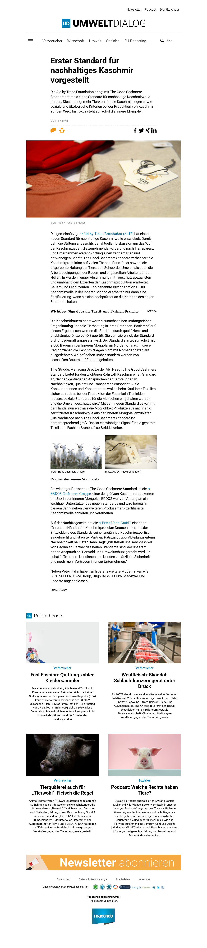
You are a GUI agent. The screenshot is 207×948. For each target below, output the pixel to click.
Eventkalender (169, 9)
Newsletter (134, 9)
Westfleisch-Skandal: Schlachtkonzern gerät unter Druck (144, 679)
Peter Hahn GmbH (116, 522)
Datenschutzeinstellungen (93, 878)
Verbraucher (52, 40)
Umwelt (95, 40)
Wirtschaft (75, 40)
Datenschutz (63, 878)
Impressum (144, 878)
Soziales (113, 40)
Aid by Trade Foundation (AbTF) (108, 233)
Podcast (150, 9)
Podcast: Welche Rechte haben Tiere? (144, 789)
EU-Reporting (135, 40)
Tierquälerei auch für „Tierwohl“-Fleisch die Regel (62, 789)
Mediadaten (123, 878)
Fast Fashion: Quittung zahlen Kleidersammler (63, 677)
